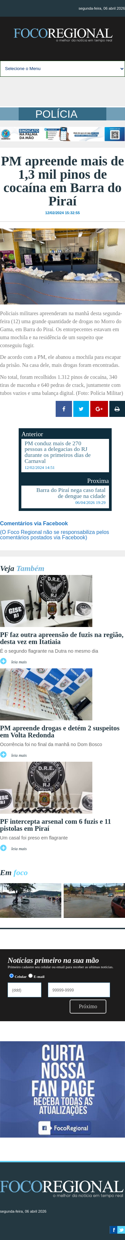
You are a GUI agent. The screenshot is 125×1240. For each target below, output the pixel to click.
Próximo (88, 1006)
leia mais (19, 662)
